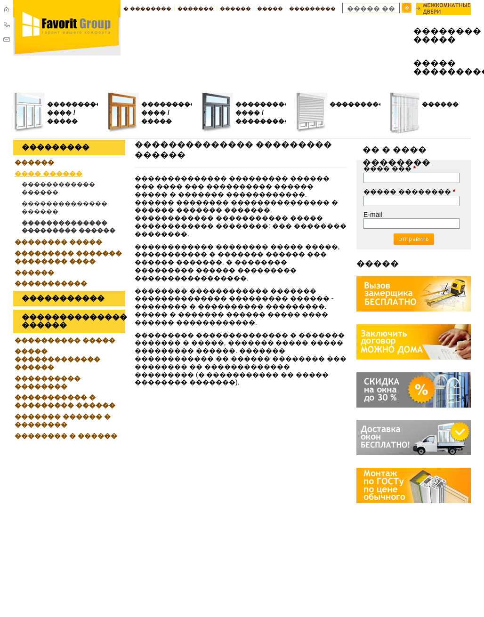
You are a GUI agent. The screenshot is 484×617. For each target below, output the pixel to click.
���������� (360, 104)
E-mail (372, 214)
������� (195, 8)
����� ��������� (435, 67)
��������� (312, 8)
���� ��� (389, 168)
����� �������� (409, 191)
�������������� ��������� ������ (68, 226)
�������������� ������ (64, 207)
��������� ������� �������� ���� (68, 257)
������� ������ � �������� (63, 420)
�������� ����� (435, 35)
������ (235, 8)
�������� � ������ (66, 436)
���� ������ (48, 173)
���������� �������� (48, 382)
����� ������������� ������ (57, 359)
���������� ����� (65, 340)
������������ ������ (58, 188)
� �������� (147, 8)
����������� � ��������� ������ (65, 401)
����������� (269, 121)
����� (270, 8)
